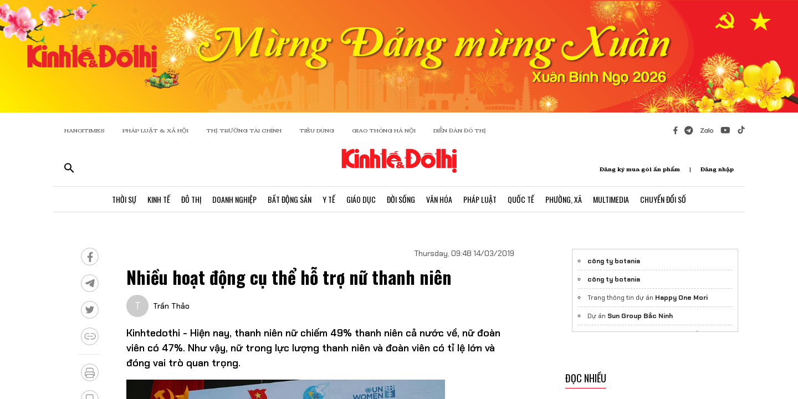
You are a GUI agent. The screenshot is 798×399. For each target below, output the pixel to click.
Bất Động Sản (289, 199)
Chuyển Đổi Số (663, 199)
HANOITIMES (84, 130)
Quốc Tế (521, 199)
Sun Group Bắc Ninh (640, 315)
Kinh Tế (158, 199)
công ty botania (613, 261)
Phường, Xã (563, 199)
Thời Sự (124, 199)
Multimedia (611, 199)
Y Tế (329, 199)
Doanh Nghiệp (234, 199)
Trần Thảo (171, 306)
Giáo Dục (361, 199)
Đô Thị (191, 199)
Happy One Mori (681, 297)
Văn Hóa (439, 199)
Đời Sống (401, 199)
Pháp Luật (480, 199)
